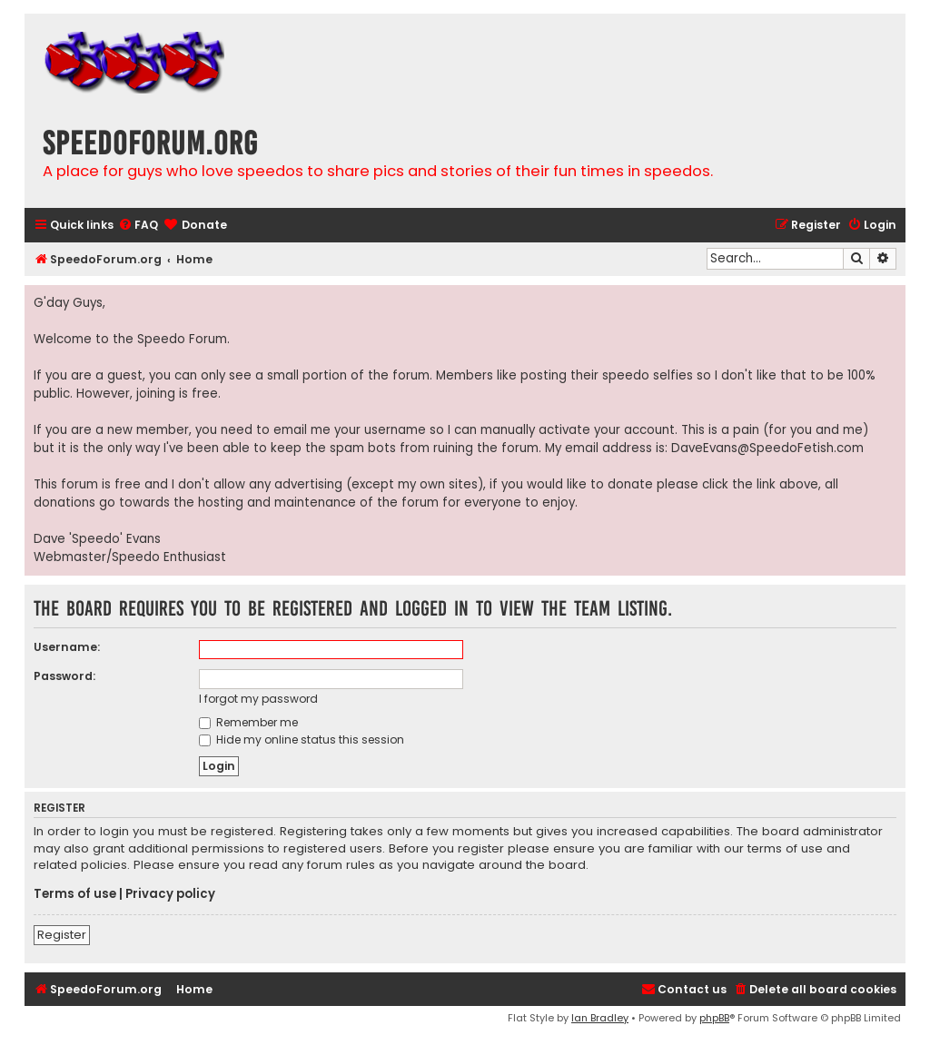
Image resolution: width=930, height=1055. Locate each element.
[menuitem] (138, 225)
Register (61, 934)
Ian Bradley (599, 1018)
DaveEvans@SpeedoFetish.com (767, 448)
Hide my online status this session (301, 739)
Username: (67, 647)
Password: (64, 676)
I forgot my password (258, 698)
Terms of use (75, 894)
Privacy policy (170, 894)
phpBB (714, 1018)
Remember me (248, 722)
